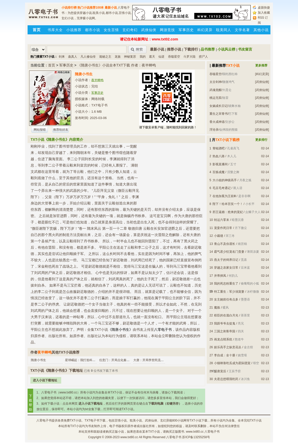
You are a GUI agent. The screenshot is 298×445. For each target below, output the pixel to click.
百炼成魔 (218, 172)
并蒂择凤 (220, 275)
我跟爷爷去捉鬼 (224, 323)
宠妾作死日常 (223, 228)
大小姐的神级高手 (224, 180)
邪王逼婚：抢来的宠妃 (227, 212)
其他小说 (261, 30)
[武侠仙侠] (262, 82)
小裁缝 (218, 236)
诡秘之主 (105, 56)
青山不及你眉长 (224, 244)
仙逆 (161, 56)
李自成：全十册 (224, 355)
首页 (51, 65)
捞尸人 (203, 56)
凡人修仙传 (88, 56)
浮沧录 (214, 129)
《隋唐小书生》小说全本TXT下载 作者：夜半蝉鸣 (116, 65)
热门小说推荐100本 (90, 7)
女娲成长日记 (218, 106)
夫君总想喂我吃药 (226, 379)
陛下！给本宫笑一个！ (227, 204)
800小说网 (179, 420)
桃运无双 (215, 98)
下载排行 (191, 49)
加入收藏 (264, 12)
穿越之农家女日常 (226, 267)
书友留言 (245, 49)
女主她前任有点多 (226, 299)
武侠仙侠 (148, 30)
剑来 (62, 56)
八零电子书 (44, 420)
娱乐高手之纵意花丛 (227, 347)
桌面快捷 (264, 7)
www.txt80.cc (129, 437)
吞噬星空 (174, 56)
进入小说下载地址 (45, 380)
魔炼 (217, 307)
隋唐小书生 (38, 360)
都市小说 (92, 30)
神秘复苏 (130, 56)
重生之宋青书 (218, 113)
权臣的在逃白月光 (226, 315)
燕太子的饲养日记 (226, 260)
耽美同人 (223, 30)
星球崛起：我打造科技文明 (83, 360)
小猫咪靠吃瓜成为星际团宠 (232, 363)
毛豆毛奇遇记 (221, 188)
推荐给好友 (60, 129)
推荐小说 (174, 49)
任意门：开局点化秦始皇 (116, 360)
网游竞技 (167, 30)
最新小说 (111, 7)
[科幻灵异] (262, 74)
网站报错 (40, 129)
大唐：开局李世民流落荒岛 (151, 360)
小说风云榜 (226, 49)
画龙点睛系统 (223, 339)
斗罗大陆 (189, 56)
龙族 (118, 56)
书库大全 (55, 30)
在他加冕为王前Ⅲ (224, 196)
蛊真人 (72, 56)
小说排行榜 (69, 7)
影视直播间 (220, 164)
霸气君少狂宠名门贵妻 (229, 251)
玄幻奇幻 (130, 30)
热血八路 (218, 156)
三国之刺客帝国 (224, 331)
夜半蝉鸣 (97, 80)
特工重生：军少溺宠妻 (229, 291)
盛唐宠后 (220, 371)
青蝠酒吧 (218, 148)
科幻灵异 (204, 30)
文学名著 (242, 30)
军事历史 (186, 30)
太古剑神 (215, 82)
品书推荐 (208, 49)
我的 (143, 56)
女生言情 (111, 30)
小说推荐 (73, 30)
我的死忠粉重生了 (226, 283)
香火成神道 (217, 122)
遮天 (152, 56)
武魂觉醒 (215, 90)
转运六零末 (221, 220)
